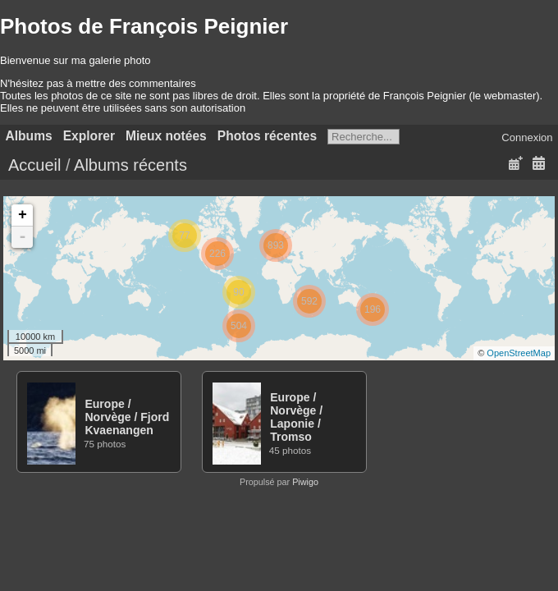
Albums (29, 136)
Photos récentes (267, 136)
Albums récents (130, 165)
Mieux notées (166, 136)
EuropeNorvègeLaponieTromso (296, 417)
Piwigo (305, 482)
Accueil (34, 165)
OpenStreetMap (519, 353)
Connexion (526, 137)
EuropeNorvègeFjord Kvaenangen (127, 417)
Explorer (89, 136)
